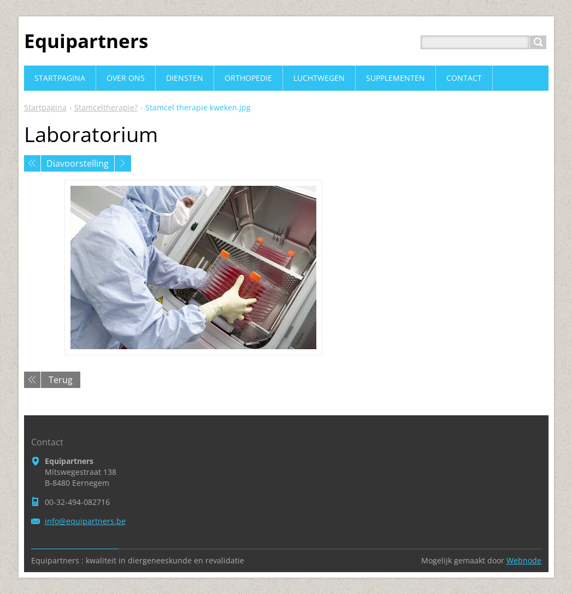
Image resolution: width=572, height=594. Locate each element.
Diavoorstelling (77, 163)
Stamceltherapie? (106, 107)
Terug (61, 380)
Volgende (123, 163)
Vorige (32, 163)
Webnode (523, 560)
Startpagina (45, 107)
